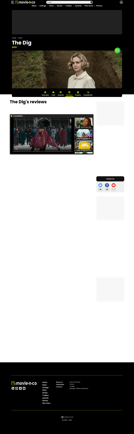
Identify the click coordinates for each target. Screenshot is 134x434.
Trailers (68, 6)
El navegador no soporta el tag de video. (42, 136)
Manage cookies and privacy (79, 388)
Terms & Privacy (75, 382)
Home (14, 38)
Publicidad (60, 384)
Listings (42, 6)
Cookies (72, 386)
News (34, 6)
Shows (59, 6)
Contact (59, 387)
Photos (99, 6)
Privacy (72, 384)
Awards (78, 6)
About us (59, 382)
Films (51, 6)
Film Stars (89, 6)
